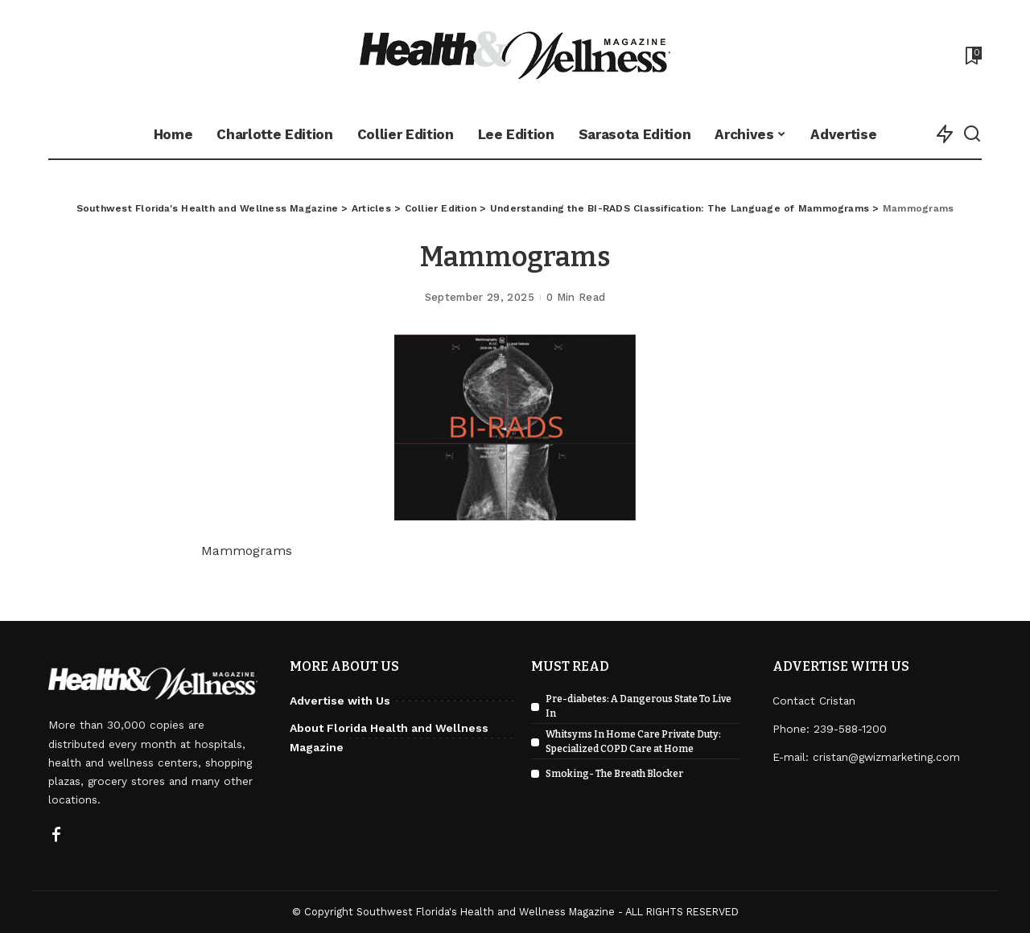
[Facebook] (56, 835)
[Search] (972, 134)
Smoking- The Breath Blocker (614, 773)
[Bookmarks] (972, 55)
